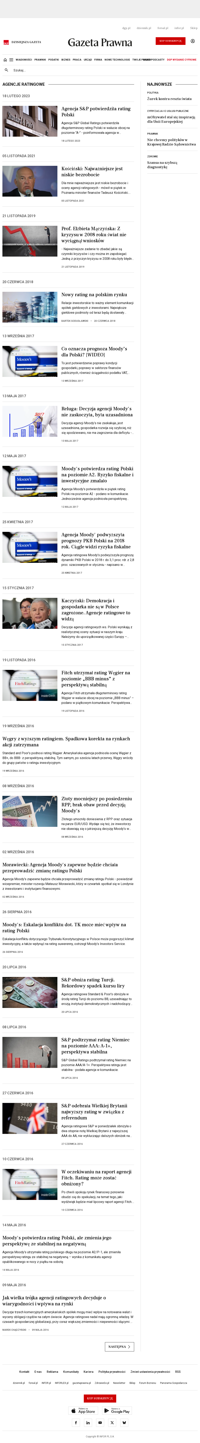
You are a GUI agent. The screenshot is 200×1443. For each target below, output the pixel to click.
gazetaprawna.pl (82, 1383)
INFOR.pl (46, 1383)
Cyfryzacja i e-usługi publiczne (168, 111)
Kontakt (24, 1371)
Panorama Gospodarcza (173, 1383)
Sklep (194, 28)
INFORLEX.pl (61, 1383)
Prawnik (152, 133)
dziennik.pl (144, 28)
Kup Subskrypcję (171, 40)
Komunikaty (71, 1371)
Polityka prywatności (111, 1371)
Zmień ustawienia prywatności (150, 1371)
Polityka (153, 92)
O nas (38, 1371)
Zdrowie (152, 156)
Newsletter (119, 1383)
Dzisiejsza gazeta (26, 42)
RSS (178, 1371)
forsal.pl (163, 28)
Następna (119, 1347)
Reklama (52, 1371)
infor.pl (179, 28)
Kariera (88, 1371)
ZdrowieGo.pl (102, 1383)
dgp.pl (126, 28)
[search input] (104, 70)
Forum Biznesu (147, 1383)
